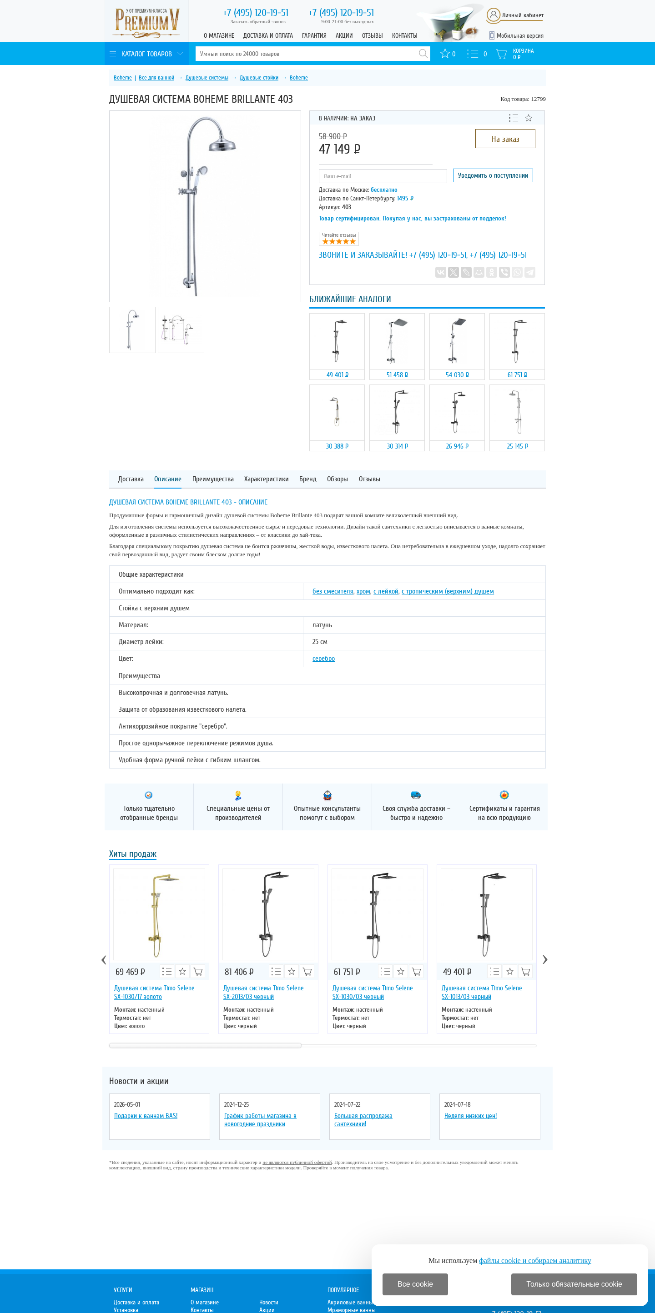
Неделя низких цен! (470, 1116)
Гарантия (314, 36)
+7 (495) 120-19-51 (437, 255)
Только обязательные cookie (574, 1284)
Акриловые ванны (350, 1302)
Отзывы (372, 36)
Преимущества (213, 479)
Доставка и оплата (268, 36)
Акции (344, 36)
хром (363, 591)
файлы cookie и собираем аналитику (535, 1260)
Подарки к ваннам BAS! (145, 1116)
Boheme (123, 77)
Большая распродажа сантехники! (363, 1120)
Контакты (405, 36)
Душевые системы (207, 77)
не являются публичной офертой (297, 1162)
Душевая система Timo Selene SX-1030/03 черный (373, 992)
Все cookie (415, 1284)
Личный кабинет (523, 15)
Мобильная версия (520, 36)
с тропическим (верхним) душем (448, 591)
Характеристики (266, 479)
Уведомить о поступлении (493, 175)
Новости (268, 1302)
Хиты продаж (132, 854)
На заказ (505, 139)
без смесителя (332, 591)
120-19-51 (255, 13)
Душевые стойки (259, 77)
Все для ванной (156, 77)
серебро (323, 658)
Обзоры (337, 479)
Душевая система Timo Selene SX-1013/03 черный (482, 992)
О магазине (219, 36)
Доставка (131, 479)
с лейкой (385, 591)
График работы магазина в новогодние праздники (260, 1120)
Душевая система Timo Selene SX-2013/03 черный (263, 992)
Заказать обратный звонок (258, 21)
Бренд (308, 479)
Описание (167, 479)
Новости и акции (139, 1081)
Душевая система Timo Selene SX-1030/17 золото (154, 992)
